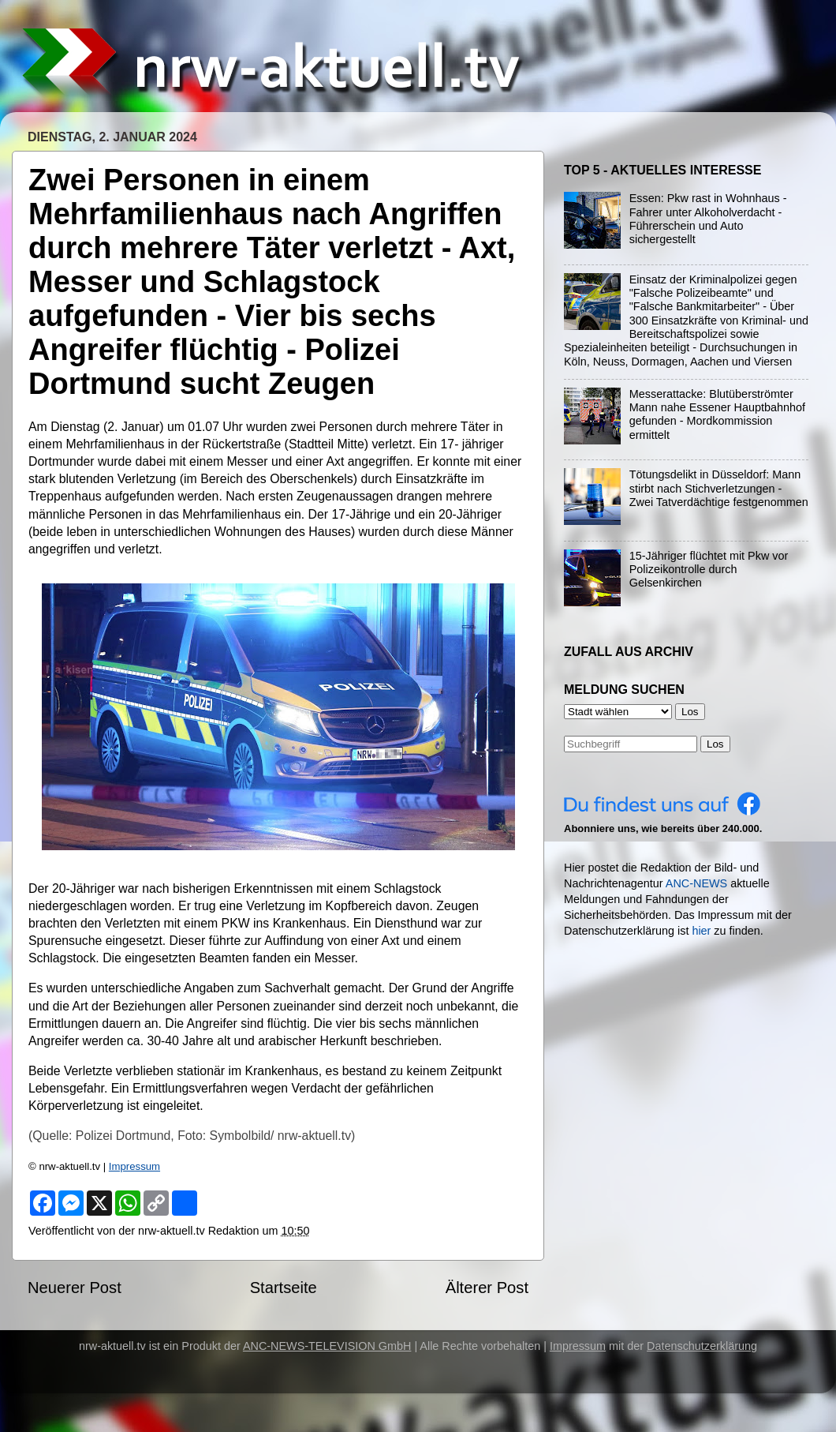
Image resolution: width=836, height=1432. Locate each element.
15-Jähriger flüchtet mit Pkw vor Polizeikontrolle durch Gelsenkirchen (709, 569)
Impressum (134, 1166)
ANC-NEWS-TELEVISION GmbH (327, 1346)
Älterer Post (487, 1287)
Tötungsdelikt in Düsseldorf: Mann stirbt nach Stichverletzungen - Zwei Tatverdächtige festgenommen (718, 488)
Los (715, 744)
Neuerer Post (74, 1287)
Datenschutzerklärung (702, 1346)
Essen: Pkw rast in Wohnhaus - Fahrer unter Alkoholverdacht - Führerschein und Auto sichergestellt (708, 219)
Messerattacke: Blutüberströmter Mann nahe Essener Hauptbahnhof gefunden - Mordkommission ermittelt (717, 414)
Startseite (283, 1287)
